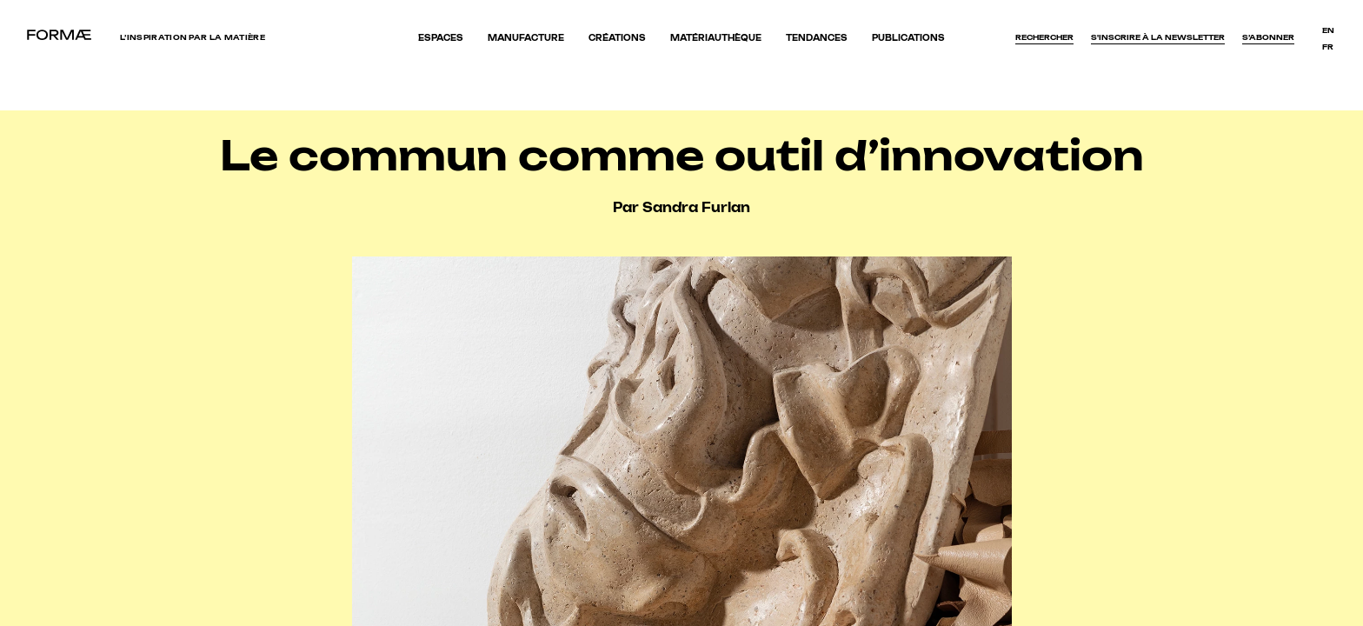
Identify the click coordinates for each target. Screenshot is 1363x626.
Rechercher (1044, 37)
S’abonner (1268, 37)
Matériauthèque (715, 38)
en (1328, 30)
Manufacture (526, 38)
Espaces (440, 38)
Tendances (817, 38)
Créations (617, 38)
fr (1327, 47)
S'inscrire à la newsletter (1158, 37)
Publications (908, 38)
